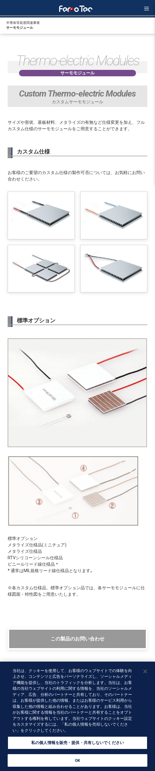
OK (77, 762)
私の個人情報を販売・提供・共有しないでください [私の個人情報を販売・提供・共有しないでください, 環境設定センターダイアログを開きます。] (77, 744)
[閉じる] (145, 673)
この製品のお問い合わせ (77, 639)
